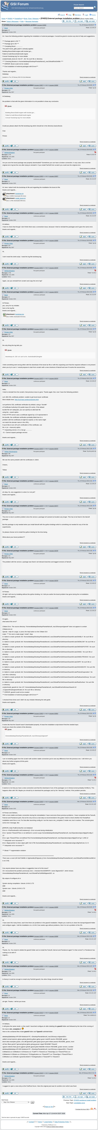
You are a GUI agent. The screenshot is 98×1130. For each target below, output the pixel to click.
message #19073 (38, 292)
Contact (31, 1122)
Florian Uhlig (8, 88)
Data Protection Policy (62, 1122)
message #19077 (38, 481)
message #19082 (38, 713)
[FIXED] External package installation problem (20, 25)
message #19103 (38, 1073)
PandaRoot (18, 18)
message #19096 (38, 907)
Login (85, 15)
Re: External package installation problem (19, 85)
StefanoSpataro (9, 152)
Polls (22, 21)
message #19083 (38, 747)
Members (77, 15)
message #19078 (38, 506)
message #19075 (38, 378)
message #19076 (38, 448)
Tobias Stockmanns (10, 451)
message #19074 (38, 329)
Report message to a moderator (88, 77)
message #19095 (38, 801)
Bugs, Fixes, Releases (31, 18)
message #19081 (38, 608)
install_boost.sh (20, 198)
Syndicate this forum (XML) (82, 1109)
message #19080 (38, 580)
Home (93, 15)
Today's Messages (12, 21)
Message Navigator (31, 21)
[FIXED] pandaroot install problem (85, 1100)
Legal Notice (48, 1122)
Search (61, 15)
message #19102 (38, 1012)
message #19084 (38, 775)
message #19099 (38, 966)
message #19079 (38, 550)
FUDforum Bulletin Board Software (54, 1126)
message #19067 (38, 85)
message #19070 (38, 213)
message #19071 (38, 240)
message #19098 (38, 936)
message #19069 (38, 176)
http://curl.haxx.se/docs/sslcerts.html (27, 399)
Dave (6, 28)
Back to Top (49, 1106)
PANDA (9, 18)
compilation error (79, 1103)
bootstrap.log (19, 314)
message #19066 (41, 25)
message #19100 (38, 990)
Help (68, 15)
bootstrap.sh (19, 193)
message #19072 (38, 268)
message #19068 (38, 149)
